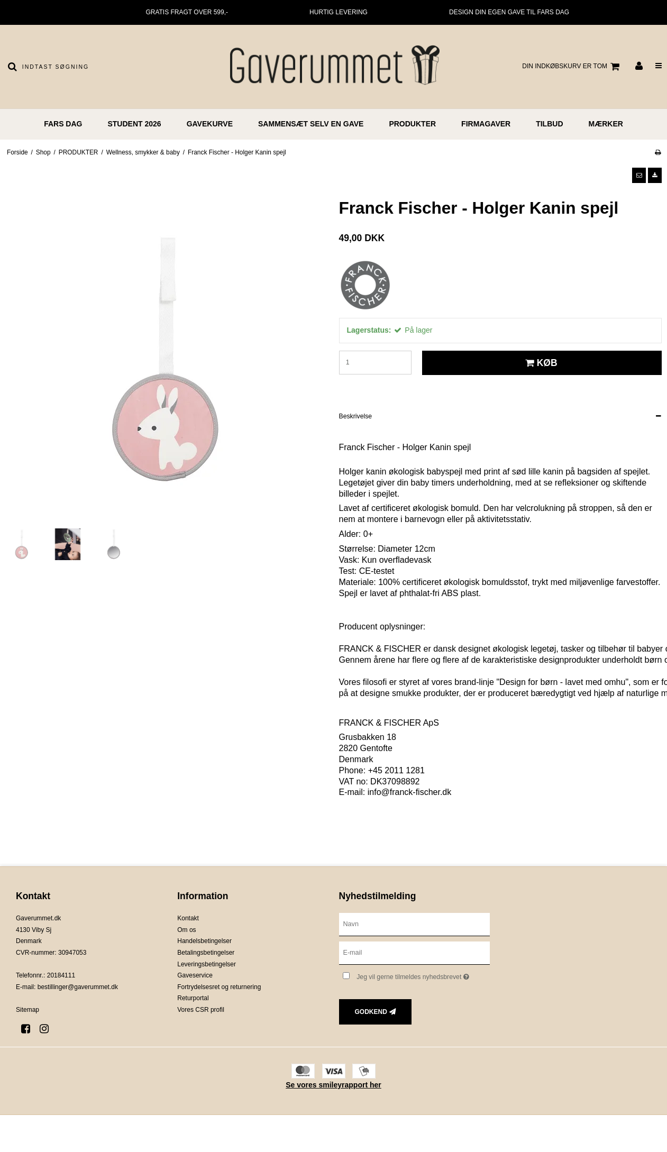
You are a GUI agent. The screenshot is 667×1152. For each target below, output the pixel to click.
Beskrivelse (355, 416)
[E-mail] (414, 952)
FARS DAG (63, 124)
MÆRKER (606, 124)
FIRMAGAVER (485, 124)
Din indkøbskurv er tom (572, 66)
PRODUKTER (412, 124)
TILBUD (549, 124)
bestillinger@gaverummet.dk (78, 987)
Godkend (371, 1012)
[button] (639, 175)
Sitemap (27, 1009)
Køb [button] (540, 363)
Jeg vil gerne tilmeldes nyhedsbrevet (423, 974)
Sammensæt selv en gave (310, 124)
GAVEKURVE (210, 124)
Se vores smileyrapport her (333, 1085)
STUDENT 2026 (134, 124)
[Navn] (414, 924)
